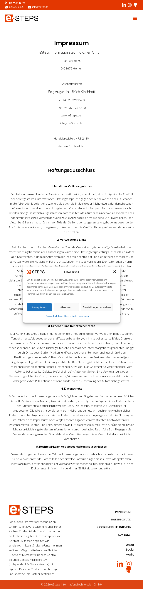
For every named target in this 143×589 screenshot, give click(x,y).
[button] (115, 274)
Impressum (84, 318)
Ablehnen (66, 309)
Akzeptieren (39, 309)
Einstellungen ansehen (97, 309)
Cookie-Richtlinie (54, 318)
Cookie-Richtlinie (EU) (114, 527)
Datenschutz (70, 318)
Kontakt (124, 534)
